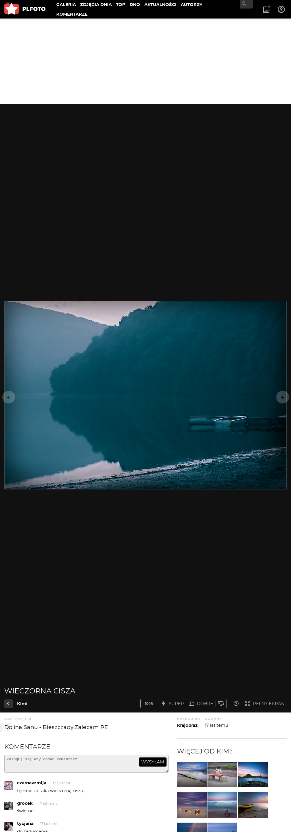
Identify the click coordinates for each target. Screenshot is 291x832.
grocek (25, 805)
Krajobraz (187, 725)
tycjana (25, 826)
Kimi (22, 703)
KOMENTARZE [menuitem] (72, 14)
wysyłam (152, 762)
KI (8, 703)
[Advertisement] (145, 61)
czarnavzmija (31, 785)
